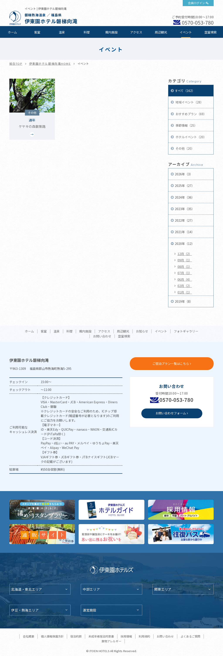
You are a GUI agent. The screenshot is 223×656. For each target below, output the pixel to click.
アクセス (136, 32)
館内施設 (111, 32)
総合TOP (15, 63)
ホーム (12, 32)
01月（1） (184, 292)
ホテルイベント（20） (190, 137)
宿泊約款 (76, 636)
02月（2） (184, 286)
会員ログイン (196, 3)
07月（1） (184, 273)
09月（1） (184, 260)
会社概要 (28, 636)
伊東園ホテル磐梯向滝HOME (50, 63)
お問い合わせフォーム (170, 413)
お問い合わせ (102, 336)
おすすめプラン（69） (190, 114)
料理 (87, 32)
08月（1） (184, 266)
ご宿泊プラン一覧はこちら (170, 363)
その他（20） (184, 148)
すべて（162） (185, 90)
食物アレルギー (111, 641)
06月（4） (184, 279)
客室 (37, 32)
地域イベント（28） (189, 102)
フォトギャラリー (186, 331)
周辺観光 (161, 32)
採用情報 (126, 636)
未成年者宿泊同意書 (101, 636)
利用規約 (144, 636)
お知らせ (142, 331)
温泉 (62, 32)
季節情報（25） (186, 125)
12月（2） (184, 254)
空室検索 (210, 32)
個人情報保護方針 (52, 636)
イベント (186, 32)
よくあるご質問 (190, 636)
